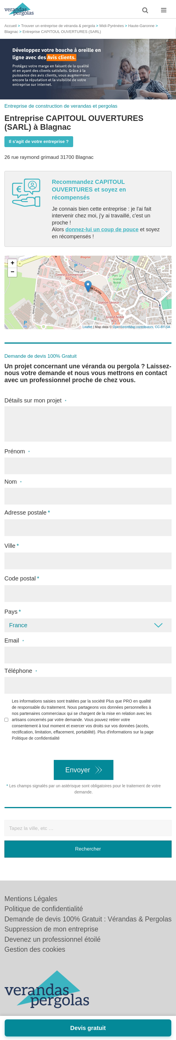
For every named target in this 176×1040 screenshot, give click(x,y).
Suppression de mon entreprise (51, 929)
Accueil (10, 26)
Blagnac (11, 31)
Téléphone (20, 671)
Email (14, 640)
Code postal (20, 578)
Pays (10, 611)
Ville (9, 546)
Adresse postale (25, 512)
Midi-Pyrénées (111, 26)
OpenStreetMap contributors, (134, 327)
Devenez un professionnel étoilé (52, 939)
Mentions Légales (30, 899)
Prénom (17, 451)
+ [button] (12, 263)
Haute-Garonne (141, 26)
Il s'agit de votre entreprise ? (39, 141)
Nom (13, 481)
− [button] (12, 272)
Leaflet (87, 327)
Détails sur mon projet (35, 400)
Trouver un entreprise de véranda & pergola (58, 26)
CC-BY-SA (162, 327)
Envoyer (77, 770)
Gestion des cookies (34, 949)
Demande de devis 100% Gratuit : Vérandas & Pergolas (88, 919)
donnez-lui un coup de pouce (102, 229)
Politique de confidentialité (36, 738)
